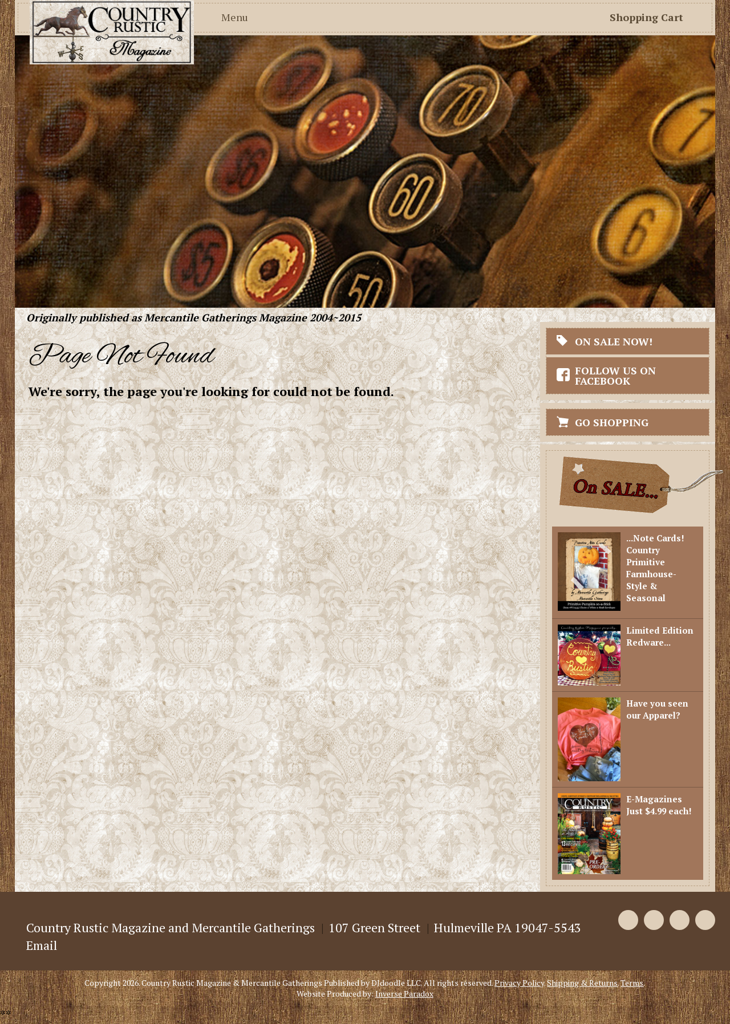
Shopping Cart (646, 17)
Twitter (654, 920)
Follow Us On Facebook (615, 375)
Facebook (628, 920)
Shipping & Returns (582, 982)
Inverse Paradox (404, 993)
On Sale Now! (613, 341)
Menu (234, 17)
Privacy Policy (519, 982)
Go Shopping (611, 422)
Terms (631, 982)
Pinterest (680, 920)
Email (41, 945)
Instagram (705, 920)
